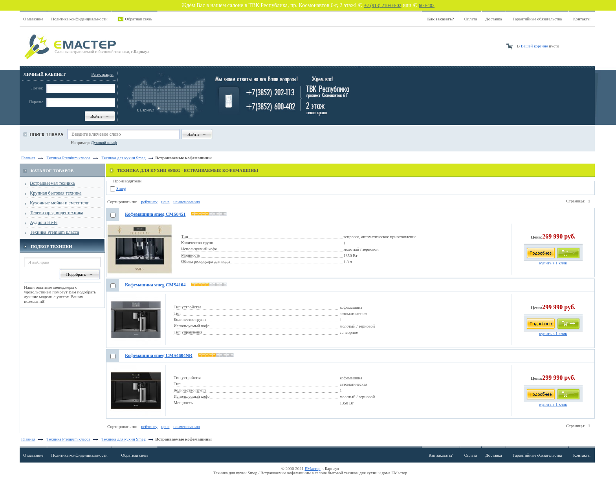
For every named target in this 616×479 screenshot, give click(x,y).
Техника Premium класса (54, 232)
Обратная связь (138, 19)
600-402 (426, 5)
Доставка (494, 19)
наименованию (186, 202)
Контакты (581, 19)
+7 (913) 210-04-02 (383, 5)
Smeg (121, 188)
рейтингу (149, 202)
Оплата (470, 19)
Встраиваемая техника (52, 183)
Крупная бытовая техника (55, 193)
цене (165, 202)
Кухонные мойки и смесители (60, 203)
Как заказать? (441, 455)
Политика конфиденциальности (79, 19)
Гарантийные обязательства (537, 19)
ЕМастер (313, 468)
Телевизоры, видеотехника (56, 212)
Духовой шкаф (104, 142)
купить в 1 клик (553, 263)
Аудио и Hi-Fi (43, 222)
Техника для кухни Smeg (123, 439)
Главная (28, 158)
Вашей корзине (534, 46)
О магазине (33, 19)
